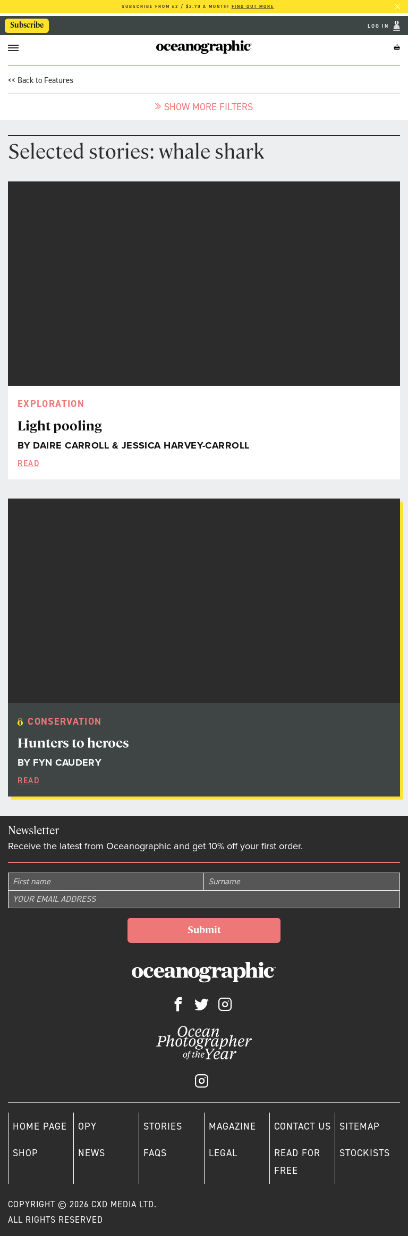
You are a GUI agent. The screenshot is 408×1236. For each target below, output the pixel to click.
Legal (223, 1153)
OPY (87, 1126)
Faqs (155, 1153)
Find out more (253, 7)
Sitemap (359, 1126)
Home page (40, 1126)
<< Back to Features (40, 80)
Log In (379, 25)
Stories (162, 1126)
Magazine (232, 1126)
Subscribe (27, 25)
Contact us (302, 1126)
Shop (25, 1153)
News (91, 1153)
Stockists (364, 1153)
